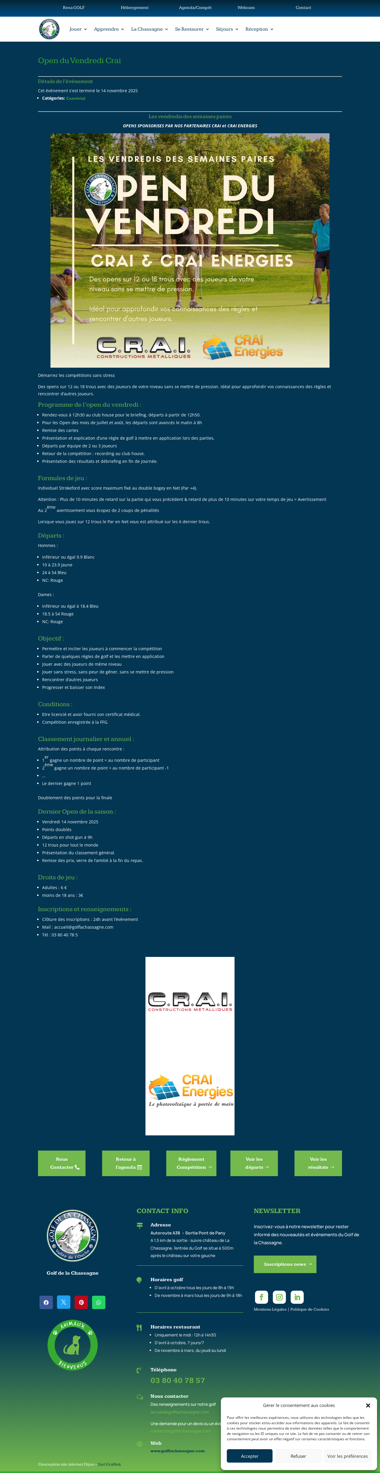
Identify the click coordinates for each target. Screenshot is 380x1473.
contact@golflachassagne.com (181, 1431)
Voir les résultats (318, 1163)
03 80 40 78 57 (178, 1380)
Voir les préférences (347, 1456)
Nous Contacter (61, 1163)
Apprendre (106, 29)
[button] (368, 1405)
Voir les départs (254, 1163)
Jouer (75, 29)
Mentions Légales (270, 1309)
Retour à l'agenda (126, 1163)
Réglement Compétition (191, 1163)
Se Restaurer (189, 29)
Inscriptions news (285, 1264)
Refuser (298, 1456)
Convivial (75, 98)
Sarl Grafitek (109, 1464)
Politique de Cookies (309, 1309)
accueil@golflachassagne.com (180, 1412)
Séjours (224, 29)
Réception (257, 29)
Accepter (250, 1456)
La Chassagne (147, 29)
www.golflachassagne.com (178, 1451)
